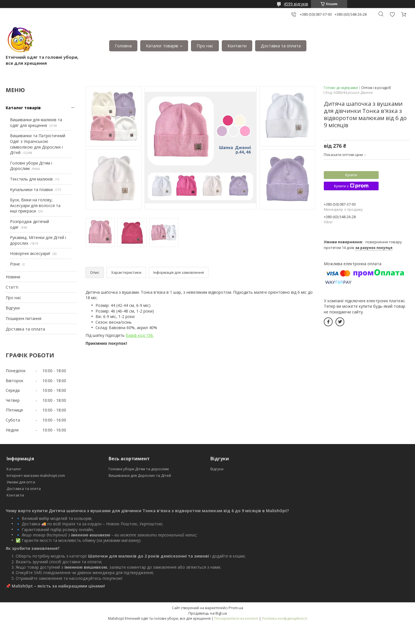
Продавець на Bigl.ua (207, 613)
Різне (15, 264)
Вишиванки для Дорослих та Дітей (140, 475)
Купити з (351, 186)
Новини (13, 276)
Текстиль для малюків (31, 179)
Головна (123, 45)
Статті (12, 287)
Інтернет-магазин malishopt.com (36, 475)
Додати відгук (392, 14)
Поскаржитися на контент (236, 618)
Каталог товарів (162, 45)
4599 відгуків (296, 4)
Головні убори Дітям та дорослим (139, 468)
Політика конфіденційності (284, 618)
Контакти (237, 45)
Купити (351, 175)
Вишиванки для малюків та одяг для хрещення (36, 122)
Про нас (205, 45)
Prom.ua (236, 607)
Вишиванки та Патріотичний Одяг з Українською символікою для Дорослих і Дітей (37, 144)
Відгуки (13, 308)
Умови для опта (21, 482)
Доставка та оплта (24, 488)
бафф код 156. (140, 335)
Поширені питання (23, 318)
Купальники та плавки (31, 189)
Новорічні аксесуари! (30, 253)
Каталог (14, 468)
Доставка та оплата (281, 45)
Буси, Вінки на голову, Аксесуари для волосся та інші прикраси (35, 205)
